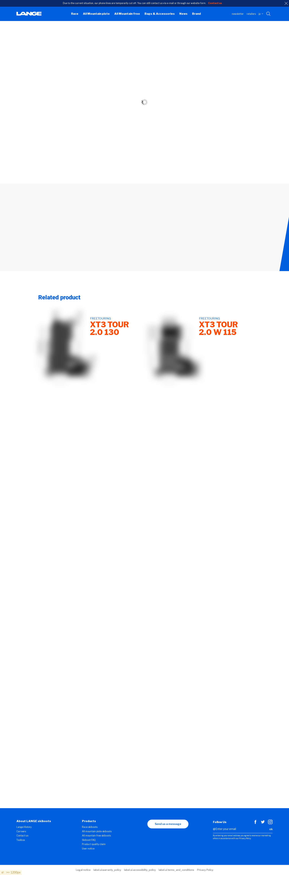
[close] (286, 3)
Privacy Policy (205, 869)
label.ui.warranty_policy (107, 869)
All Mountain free (127, 13)
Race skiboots (89, 827)
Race (74, 13)
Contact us (22, 835)
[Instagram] (270, 823)
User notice (88, 848)
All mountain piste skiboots (97, 831)
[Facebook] (255, 823)
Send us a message (168, 824)
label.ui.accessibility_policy (140, 869)
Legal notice (83, 869)
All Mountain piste (96, 13)
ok (271, 829)
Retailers (251, 13)
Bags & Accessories (159, 13)
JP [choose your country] (261, 13)
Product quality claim (94, 844)
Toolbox (20, 840)
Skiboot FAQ (89, 840)
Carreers (21, 831)
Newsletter (238, 13)
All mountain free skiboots (96, 835)
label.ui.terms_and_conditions (176, 869)
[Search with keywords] (268, 14)
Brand (196, 13)
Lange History (24, 827)
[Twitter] (263, 823)
